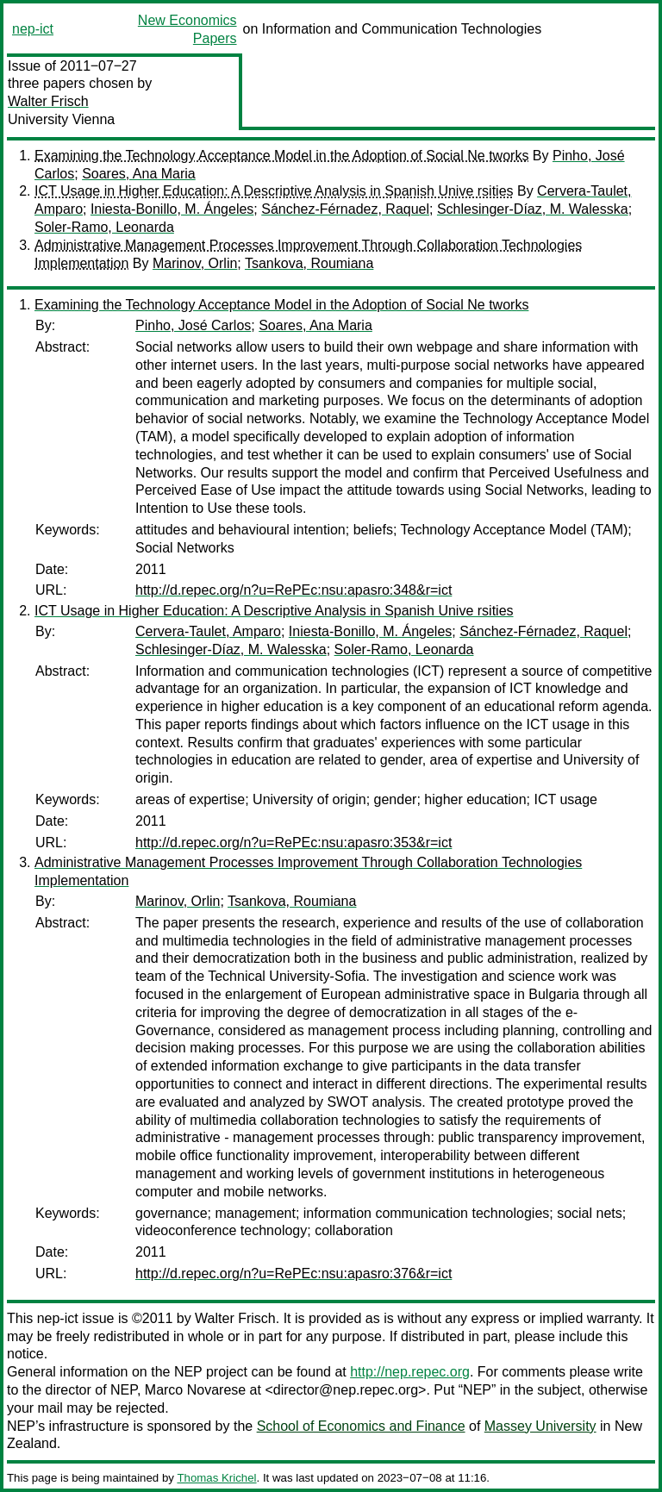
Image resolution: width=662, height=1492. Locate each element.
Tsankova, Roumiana (309, 263)
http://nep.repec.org (410, 1371)
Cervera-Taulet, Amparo (208, 631)
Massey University (540, 1426)
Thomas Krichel (216, 1477)
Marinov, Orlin (195, 263)
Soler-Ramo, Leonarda (104, 227)
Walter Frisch (48, 101)
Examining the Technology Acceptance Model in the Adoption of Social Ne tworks (281, 155)
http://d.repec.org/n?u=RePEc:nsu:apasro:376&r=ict (293, 1273)
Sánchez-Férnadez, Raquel (345, 209)
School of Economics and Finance (361, 1426)
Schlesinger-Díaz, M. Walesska (532, 209)
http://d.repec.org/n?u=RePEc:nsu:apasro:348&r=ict (293, 590)
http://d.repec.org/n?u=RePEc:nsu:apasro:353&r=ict (293, 842)
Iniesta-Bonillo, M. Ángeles (172, 209)
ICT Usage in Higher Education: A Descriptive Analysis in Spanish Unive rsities (274, 191)
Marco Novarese (195, 1390)
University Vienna (61, 119)
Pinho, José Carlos (193, 325)
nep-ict (32, 29)
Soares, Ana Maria (139, 173)
